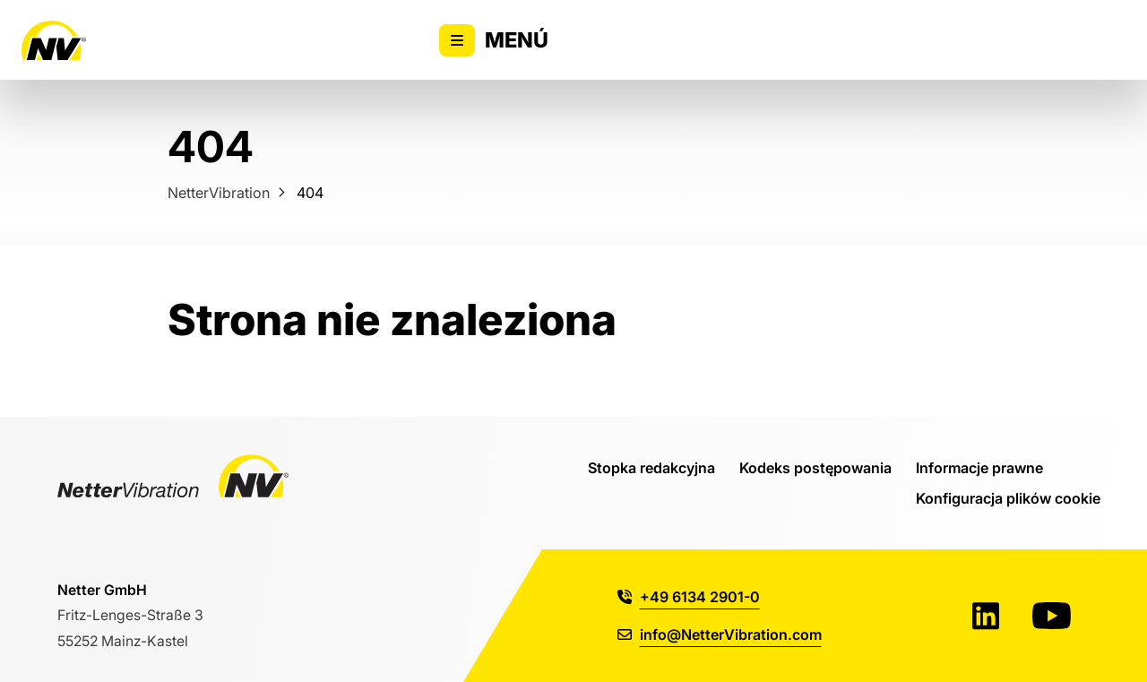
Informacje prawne (979, 467)
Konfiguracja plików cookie (1008, 497)
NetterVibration (219, 192)
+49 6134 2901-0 (688, 596)
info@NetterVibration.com (719, 634)
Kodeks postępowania (815, 467)
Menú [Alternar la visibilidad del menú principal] (493, 40)
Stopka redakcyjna (651, 467)
